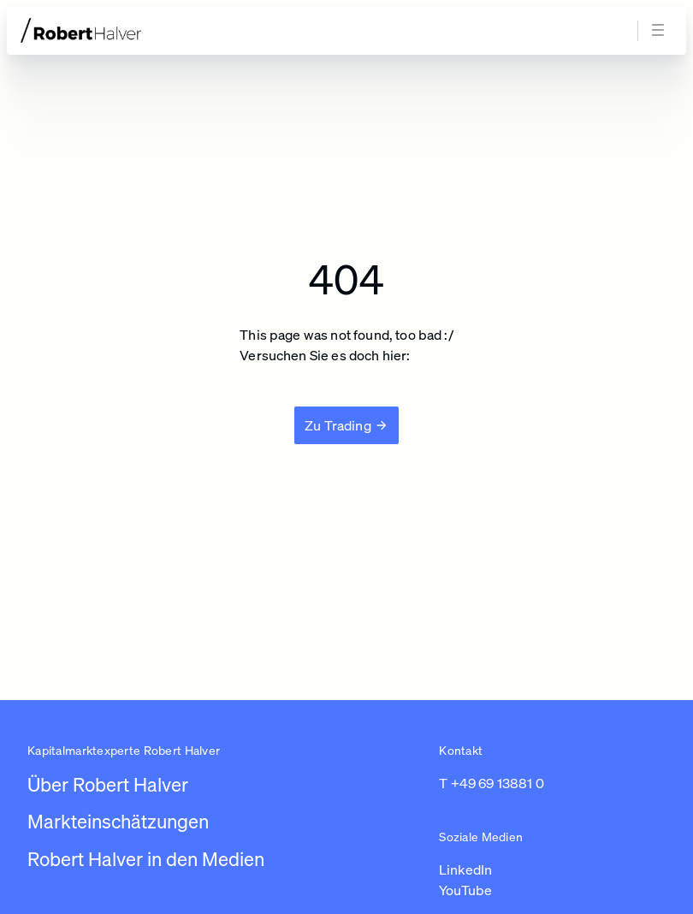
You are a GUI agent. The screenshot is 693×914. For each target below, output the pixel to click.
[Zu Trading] (346, 425)
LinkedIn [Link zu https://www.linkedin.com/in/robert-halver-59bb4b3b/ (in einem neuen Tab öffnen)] (465, 869)
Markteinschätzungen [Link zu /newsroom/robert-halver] (118, 821)
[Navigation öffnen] (660, 31)
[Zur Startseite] (113, 30)
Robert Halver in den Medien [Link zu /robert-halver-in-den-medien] (145, 858)
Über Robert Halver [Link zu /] (107, 784)
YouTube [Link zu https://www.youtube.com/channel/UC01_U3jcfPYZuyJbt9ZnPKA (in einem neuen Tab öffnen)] (465, 890)
